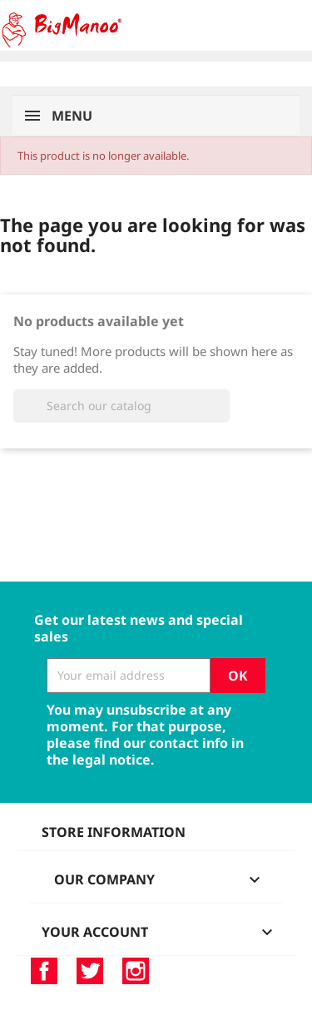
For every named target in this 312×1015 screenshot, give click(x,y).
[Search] (121, 406)
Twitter (90, 971)
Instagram (135, 971)
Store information (114, 832)
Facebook (44, 971)
